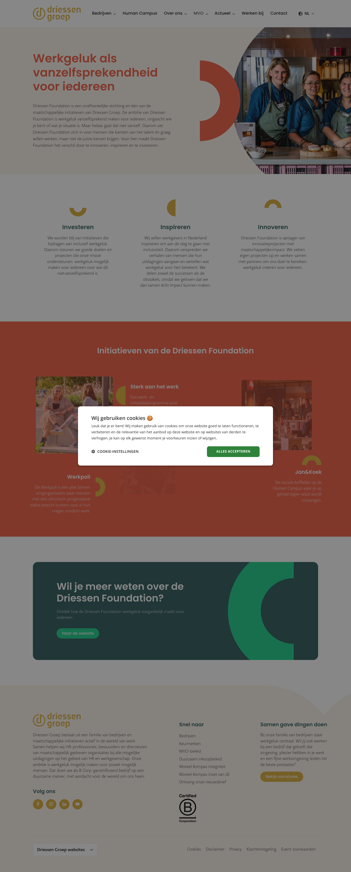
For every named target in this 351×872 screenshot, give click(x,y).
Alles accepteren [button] (233, 451)
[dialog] (175, 435)
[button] (115, 451)
